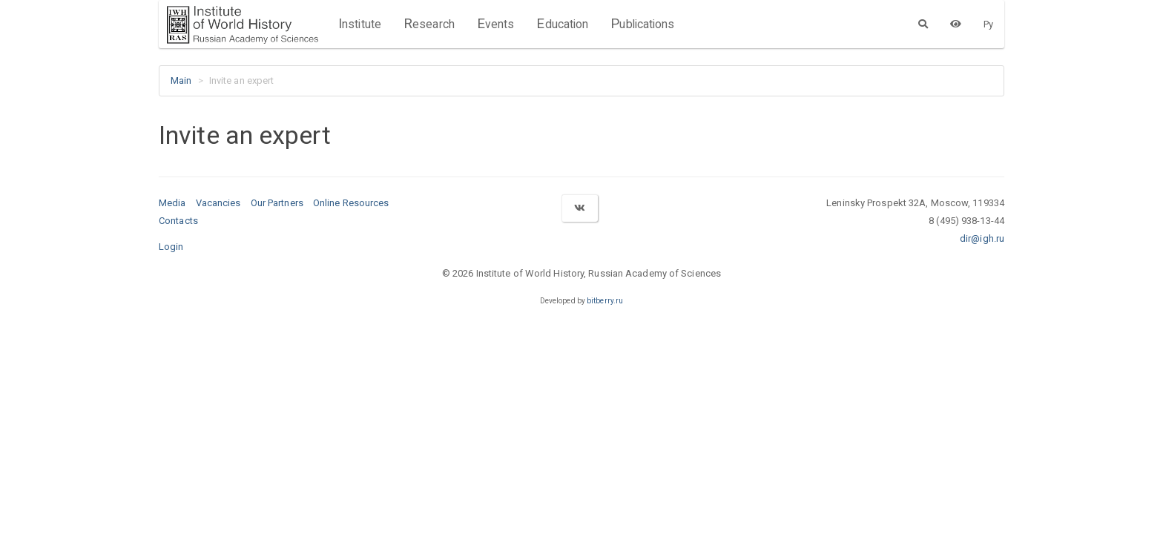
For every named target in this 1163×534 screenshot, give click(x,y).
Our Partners (277, 202)
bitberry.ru (605, 301)
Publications (642, 24)
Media (172, 202)
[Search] (923, 23)
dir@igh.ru (982, 238)
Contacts (178, 220)
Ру (988, 24)
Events (496, 24)
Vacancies (218, 202)
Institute (359, 24)
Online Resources (351, 202)
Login (171, 246)
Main (181, 80)
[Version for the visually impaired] (955, 23)
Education (562, 24)
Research (429, 24)
